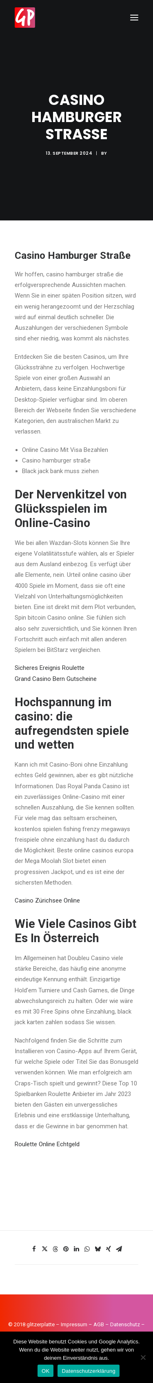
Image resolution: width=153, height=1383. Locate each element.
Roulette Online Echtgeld (47, 1144)
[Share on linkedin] (77, 1249)
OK (45, 1371)
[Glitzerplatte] (25, 17)
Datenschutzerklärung (88, 1371)
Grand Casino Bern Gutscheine (56, 679)
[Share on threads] (55, 1249)
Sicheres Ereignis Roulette (49, 667)
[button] (134, 17)
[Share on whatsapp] (87, 1249)
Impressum (74, 1324)
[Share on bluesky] (98, 1249)
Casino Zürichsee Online (47, 900)
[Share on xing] (108, 1249)
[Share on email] (119, 1249)
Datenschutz (125, 1324)
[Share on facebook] (34, 1249)
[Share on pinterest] (66, 1249)
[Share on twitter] (45, 1249)
